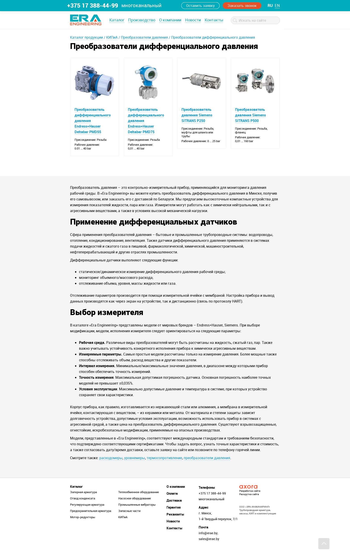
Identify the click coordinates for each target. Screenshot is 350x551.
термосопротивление (164, 458)
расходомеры (111, 458)
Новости (193, 20)
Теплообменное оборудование (138, 492)
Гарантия (174, 507)
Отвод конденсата (82, 498)
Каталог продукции (86, 37)
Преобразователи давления (144, 37)
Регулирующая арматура (87, 505)
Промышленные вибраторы (137, 505)
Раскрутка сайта (249, 494)
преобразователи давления (207, 458)
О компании (170, 20)
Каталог (116, 20)
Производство (141, 20)
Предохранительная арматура (90, 511)
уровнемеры (134, 458)
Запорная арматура (83, 492)
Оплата (172, 493)
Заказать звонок (242, 5)
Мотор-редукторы (82, 517)
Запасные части (129, 511)
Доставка (174, 500)
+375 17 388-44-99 (92, 5)
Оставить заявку (200, 5)
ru (270, 5)
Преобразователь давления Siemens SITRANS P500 (250, 115)
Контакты (214, 20)
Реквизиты (175, 514)
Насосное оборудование (134, 498)
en (277, 5)
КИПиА (112, 37)
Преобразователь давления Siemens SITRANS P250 (196, 115)
